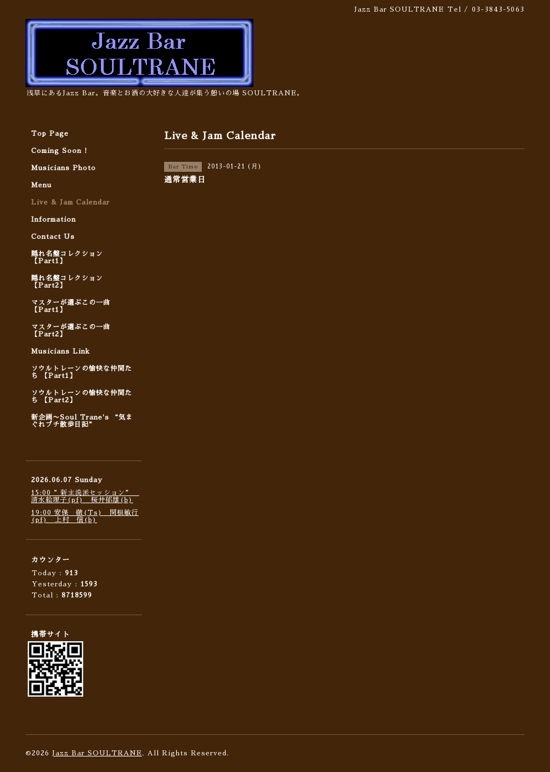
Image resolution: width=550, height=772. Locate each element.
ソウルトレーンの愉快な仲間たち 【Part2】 (81, 396)
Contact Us (53, 236)
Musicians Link (60, 351)
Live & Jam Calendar (70, 202)
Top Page (50, 133)
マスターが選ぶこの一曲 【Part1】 (70, 306)
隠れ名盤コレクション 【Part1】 (67, 257)
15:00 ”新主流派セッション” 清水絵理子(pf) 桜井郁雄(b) (85, 496)
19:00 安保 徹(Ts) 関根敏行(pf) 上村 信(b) (85, 516)
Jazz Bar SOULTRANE (97, 753)
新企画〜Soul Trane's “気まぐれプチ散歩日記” (82, 421)
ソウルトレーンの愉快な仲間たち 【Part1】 (81, 372)
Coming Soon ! (59, 150)
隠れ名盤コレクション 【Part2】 (67, 282)
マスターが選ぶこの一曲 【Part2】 (70, 331)
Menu (41, 185)
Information (53, 219)
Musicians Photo (63, 168)
